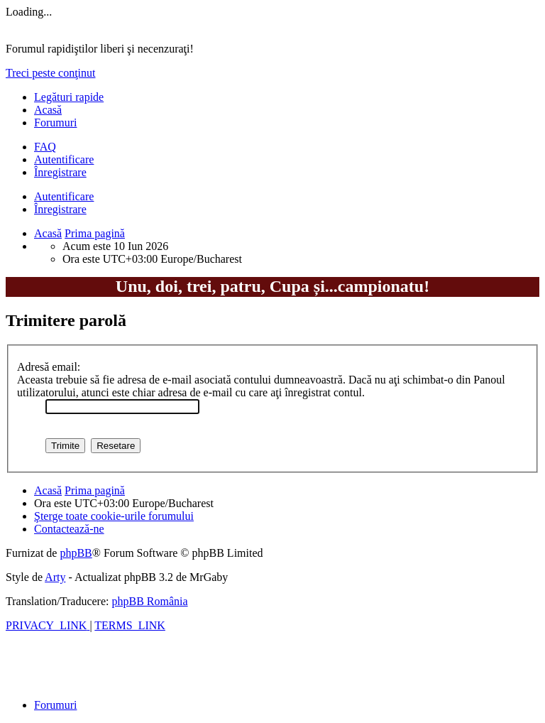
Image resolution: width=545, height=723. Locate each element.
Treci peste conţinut (51, 73)
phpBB (76, 553)
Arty (55, 577)
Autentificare (64, 196)
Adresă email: (48, 367)
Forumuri (55, 122)
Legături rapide (69, 97)
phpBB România (149, 601)
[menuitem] (45, 147)
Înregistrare (60, 209)
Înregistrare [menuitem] (60, 172)
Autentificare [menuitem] (64, 159)
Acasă (48, 110)
